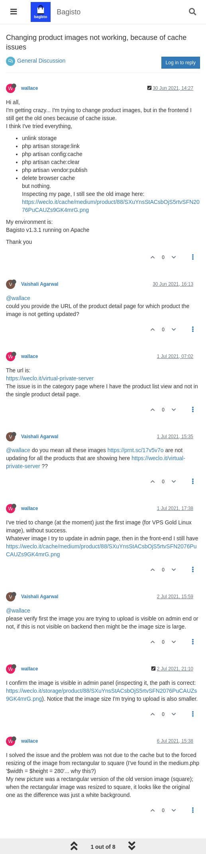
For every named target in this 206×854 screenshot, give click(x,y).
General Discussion (41, 60)
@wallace (18, 298)
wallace (29, 88)
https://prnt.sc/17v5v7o (136, 450)
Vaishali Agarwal (39, 284)
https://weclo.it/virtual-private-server (50, 378)
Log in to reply (181, 62)
